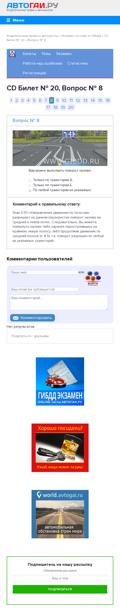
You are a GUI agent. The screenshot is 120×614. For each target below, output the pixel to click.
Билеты (29, 54)
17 (48, 107)
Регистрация (34, 73)
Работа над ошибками (42, 63)
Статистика (78, 63)
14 (93, 100)
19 (63, 107)
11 (71, 100)
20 (71, 107)
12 (78, 100)
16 (108, 100)
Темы (46, 54)
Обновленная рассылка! (60, 570)
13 (85, 100)
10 (64, 100)
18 (55, 107)
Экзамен (64, 54)
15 (100, 100)
